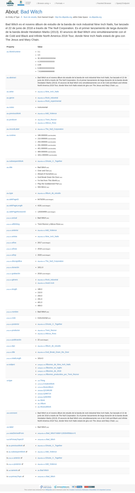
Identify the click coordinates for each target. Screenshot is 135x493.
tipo (11, 346)
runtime (11, 135)
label (10, 427)
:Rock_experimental (49, 101)
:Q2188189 (45, 390)
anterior (12, 230)
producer (12, 120)
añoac (12, 249)
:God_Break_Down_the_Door (53, 352)
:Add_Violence (47, 113)
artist (10, 92)
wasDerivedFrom (15, 433)
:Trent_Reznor (47, 120)
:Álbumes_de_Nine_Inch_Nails (54, 364)
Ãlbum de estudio (29, 17)
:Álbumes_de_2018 (49, 371)
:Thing (41, 380)
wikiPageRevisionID (16, 212)
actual (12, 218)
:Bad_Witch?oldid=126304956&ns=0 (57, 433)
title (9, 167)
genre (10, 98)
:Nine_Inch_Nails (48, 92)
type (10, 193)
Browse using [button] (44, 3)
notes (10, 107)
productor (13, 330)
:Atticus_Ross (47, 123)
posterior (13, 324)
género (12, 280)
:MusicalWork (44, 407)
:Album (42, 403)
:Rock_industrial (48, 98)
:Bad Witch (43, 470)
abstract (11, 77)
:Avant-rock (46, 283)
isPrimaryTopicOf (15, 439)
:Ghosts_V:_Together (50, 161)
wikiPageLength (15, 206)
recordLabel (13, 129)
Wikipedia (48, 490)
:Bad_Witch (46, 439)
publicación (14, 340)
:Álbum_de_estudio (49, 193)
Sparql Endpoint (122, 3)
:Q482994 (44, 397)
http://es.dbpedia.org (63, 17)
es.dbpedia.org (95, 17)
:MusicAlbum (45, 387)
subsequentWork (15, 161)
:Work (41, 400)
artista (12, 236)
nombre (12, 312)
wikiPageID (13, 199)
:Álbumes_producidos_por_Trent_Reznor (58, 374)
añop (11, 255)
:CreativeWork (46, 384)
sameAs (13, 470)
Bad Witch (31, 11)
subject (11, 364)
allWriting (13, 224)
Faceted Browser (103, 3)
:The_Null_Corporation (50, 129)
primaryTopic (15, 476)
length (12, 289)
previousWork (14, 113)
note (11, 318)
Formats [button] (59, 3)
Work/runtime (13, 52)
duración (13, 267)
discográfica (14, 261)
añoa (11, 243)
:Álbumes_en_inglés (50, 368)
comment (12, 413)
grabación (13, 273)
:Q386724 (44, 394)
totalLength (14, 358)
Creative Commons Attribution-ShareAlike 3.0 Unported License (90, 490)
